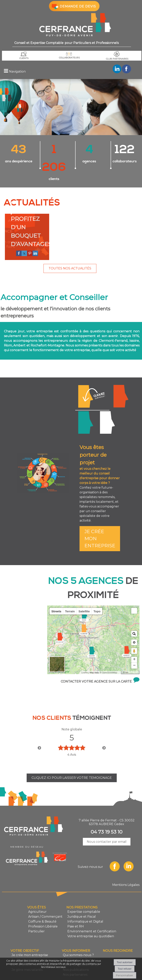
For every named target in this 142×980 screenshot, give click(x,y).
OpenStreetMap (109, 655)
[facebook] (19, 236)
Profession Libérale (43, 909)
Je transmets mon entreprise (34, 947)
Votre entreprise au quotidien (90, 918)
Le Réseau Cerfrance (79, 942)
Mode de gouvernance (81, 947)
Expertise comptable (83, 894)
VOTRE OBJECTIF (25, 933)
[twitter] (24, 236)
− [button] (134, 648)
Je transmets (107, 405)
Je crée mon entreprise (92, 378)
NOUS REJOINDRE (118, 933)
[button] (134, 593)
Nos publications (76, 952)
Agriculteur (37, 894)
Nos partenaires (75, 957)
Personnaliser (124, 975)
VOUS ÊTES (36, 890)
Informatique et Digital (85, 904)
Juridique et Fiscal (81, 899)
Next (104, 730)
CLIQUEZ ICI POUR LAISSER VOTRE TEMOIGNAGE (72, 760)
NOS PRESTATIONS (82, 890)
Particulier (36, 913)
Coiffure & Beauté (42, 904)
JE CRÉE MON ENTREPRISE (99, 521)
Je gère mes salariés (85, 405)
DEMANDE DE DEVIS (73, 6)
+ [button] (134, 642)
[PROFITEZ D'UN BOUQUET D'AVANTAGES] (27, 214)
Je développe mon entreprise (120, 378)
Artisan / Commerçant (45, 899)
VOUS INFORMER (76, 933)
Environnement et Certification (91, 913)
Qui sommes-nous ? (78, 937)
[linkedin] (35, 236)
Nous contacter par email (107, 824)
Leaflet (84, 655)
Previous (39, 730)
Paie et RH (75, 909)
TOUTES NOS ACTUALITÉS (70, 251)
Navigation (17, 71)
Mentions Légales (125, 867)
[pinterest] (30, 236)
